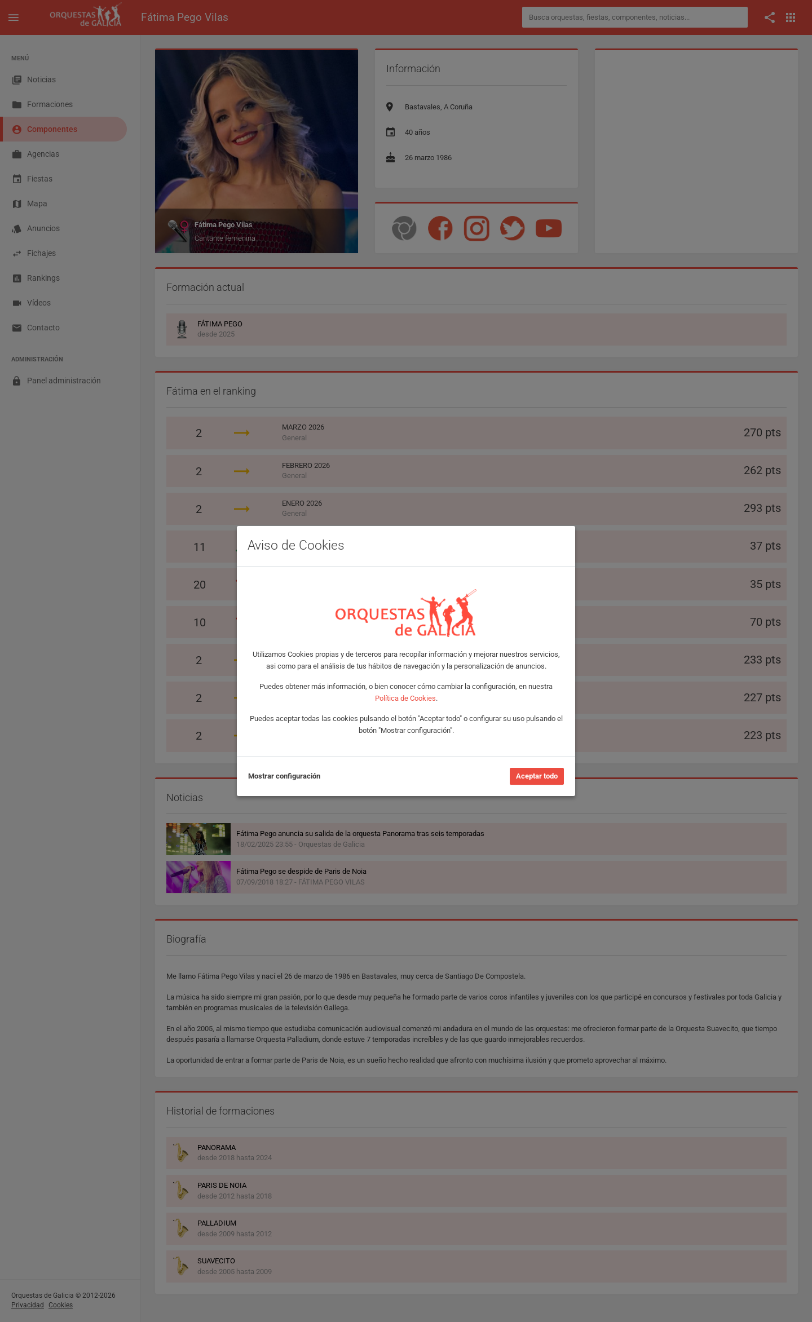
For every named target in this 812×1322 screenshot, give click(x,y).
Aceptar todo (537, 776)
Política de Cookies (405, 698)
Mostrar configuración (284, 776)
